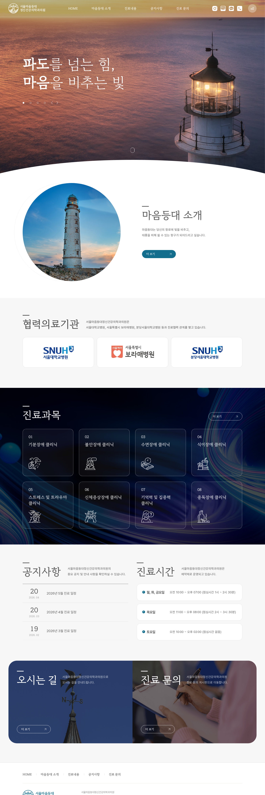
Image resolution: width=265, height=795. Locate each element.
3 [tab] (38, 103)
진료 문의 (182, 8)
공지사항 (156, 8)
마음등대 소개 (101, 8)
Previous (52, 102)
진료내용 (131, 8)
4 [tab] (45, 103)
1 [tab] (23, 103)
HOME (73, 8)
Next (57, 102)
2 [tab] (30, 103)
